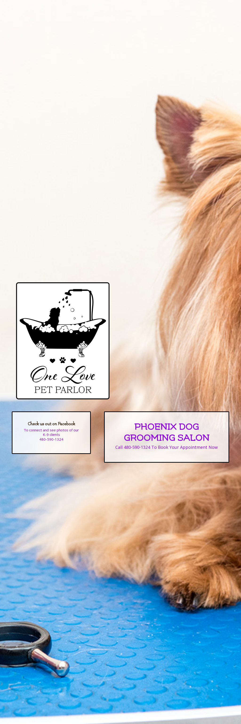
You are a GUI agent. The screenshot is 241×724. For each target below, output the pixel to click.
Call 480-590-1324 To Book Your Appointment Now (166, 447)
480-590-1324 (51, 439)
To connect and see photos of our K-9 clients (51, 432)
